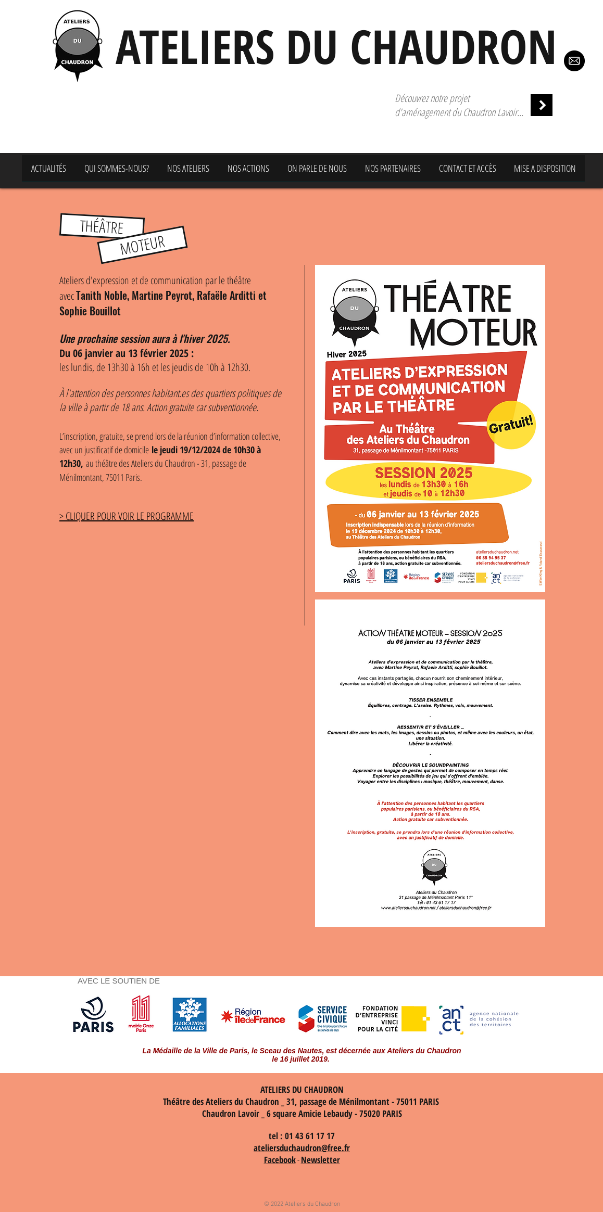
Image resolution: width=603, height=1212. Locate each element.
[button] (102, 226)
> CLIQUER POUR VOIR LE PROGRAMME (126, 516)
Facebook (280, 1160)
